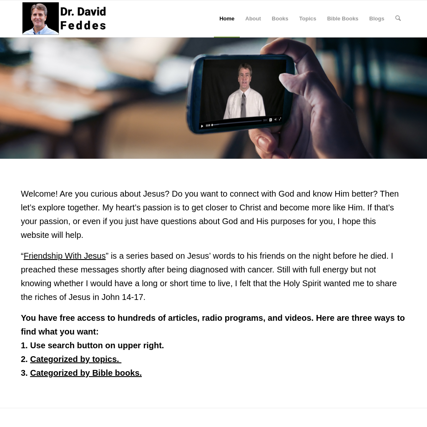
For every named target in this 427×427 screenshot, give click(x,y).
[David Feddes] (65, 18)
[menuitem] (227, 18)
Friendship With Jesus (65, 255)
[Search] (398, 18)
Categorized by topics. (75, 359)
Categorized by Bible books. (86, 372)
